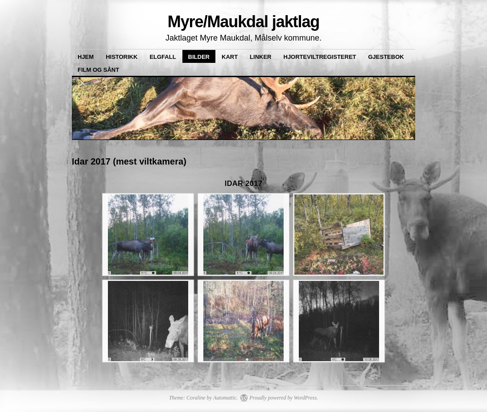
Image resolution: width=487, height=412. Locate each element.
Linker (260, 57)
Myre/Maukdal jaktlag (244, 21)
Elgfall (162, 57)
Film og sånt (98, 69)
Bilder (199, 57)
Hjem (86, 57)
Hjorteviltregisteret (320, 57)
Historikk (121, 57)
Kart (230, 57)
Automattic (225, 398)
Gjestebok (386, 57)
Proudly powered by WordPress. (283, 398)
